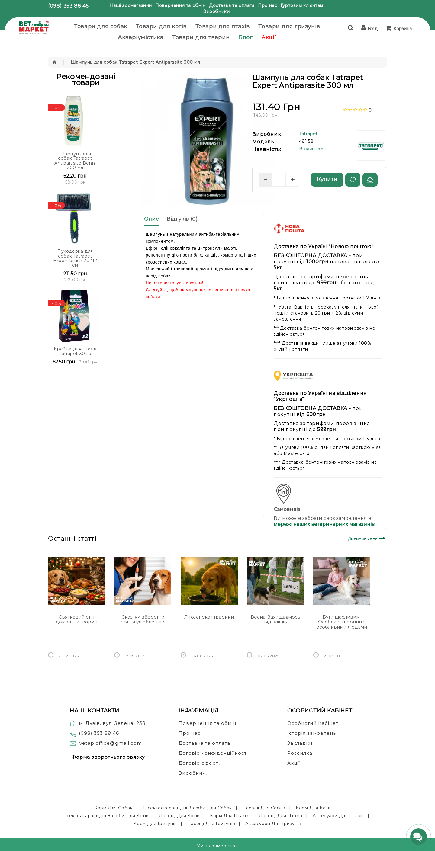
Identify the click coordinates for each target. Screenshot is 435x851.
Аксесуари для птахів (338, 815)
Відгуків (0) (182, 219)
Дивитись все (367, 538)
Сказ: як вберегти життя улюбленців (142, 619)
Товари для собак (100, 26)
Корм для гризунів (155, 823)
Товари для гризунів (289, 26)
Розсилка (299, 753)
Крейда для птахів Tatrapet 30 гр (75, 351)
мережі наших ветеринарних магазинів (324, 524)
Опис (151, 219)
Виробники (216, 11)
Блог (245, 37)
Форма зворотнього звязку (108, 757)
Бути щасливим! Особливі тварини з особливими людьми (341, 622)
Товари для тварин (201, 37)
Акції (268, 37)
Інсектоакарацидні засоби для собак (187, 808)
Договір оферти (200, 763)
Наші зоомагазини (130, 5)
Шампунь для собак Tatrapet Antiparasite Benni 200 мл (75, 160)
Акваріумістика (140, 37)
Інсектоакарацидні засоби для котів (105, 815)
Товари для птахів (222, 26)
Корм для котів (314, 808)
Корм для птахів (229, 815)
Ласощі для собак (263, 808)
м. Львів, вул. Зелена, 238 (108, 723)
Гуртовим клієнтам (302, 5)
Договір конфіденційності (213, 753)
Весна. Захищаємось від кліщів (275, 619)
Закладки (299, 743)
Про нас (267, 5)
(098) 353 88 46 (68, 6)
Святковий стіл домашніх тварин (76, 619)
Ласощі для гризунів (211, 823)
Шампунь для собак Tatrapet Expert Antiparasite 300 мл (135, 62)
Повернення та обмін (180, 5)
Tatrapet (308, 133)
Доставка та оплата (232, 5)
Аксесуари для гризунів (273, 823)
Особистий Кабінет (312, 723)
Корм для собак (113, 808)
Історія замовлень (311, 733)
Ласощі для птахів (280, 815)
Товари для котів (161, 26)
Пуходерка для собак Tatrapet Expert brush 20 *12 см (75, 258)
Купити (327, 179)
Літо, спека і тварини (209, 617)
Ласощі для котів (179, 815)
